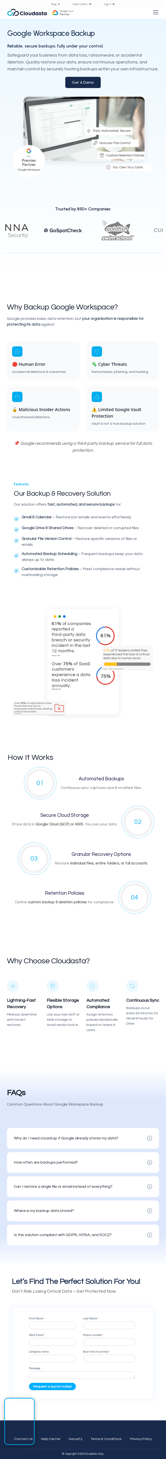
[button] (154, 12)
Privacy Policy (141, 1439)
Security (75, 1439)
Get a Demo (83, 82)
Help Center (51, 1439)
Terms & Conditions (106, 1439)
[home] (40, 12)
